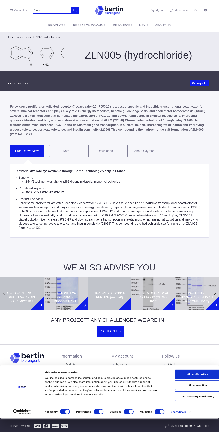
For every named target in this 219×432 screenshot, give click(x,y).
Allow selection (190, 398)
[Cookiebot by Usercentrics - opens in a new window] (22, 425)
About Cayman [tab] (144, 151)
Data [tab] (66, 151)
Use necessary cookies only (191, 409)
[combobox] (52, 10)
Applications (24, 37)
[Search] (75, 10)
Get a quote (199, 83)
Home (11, 37)
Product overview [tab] (27, 151)
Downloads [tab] (105, 151)
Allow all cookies (190, 387)
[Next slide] (215, 293)
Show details (179, 425)
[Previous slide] (4, 293)
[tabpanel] (109, 201)
